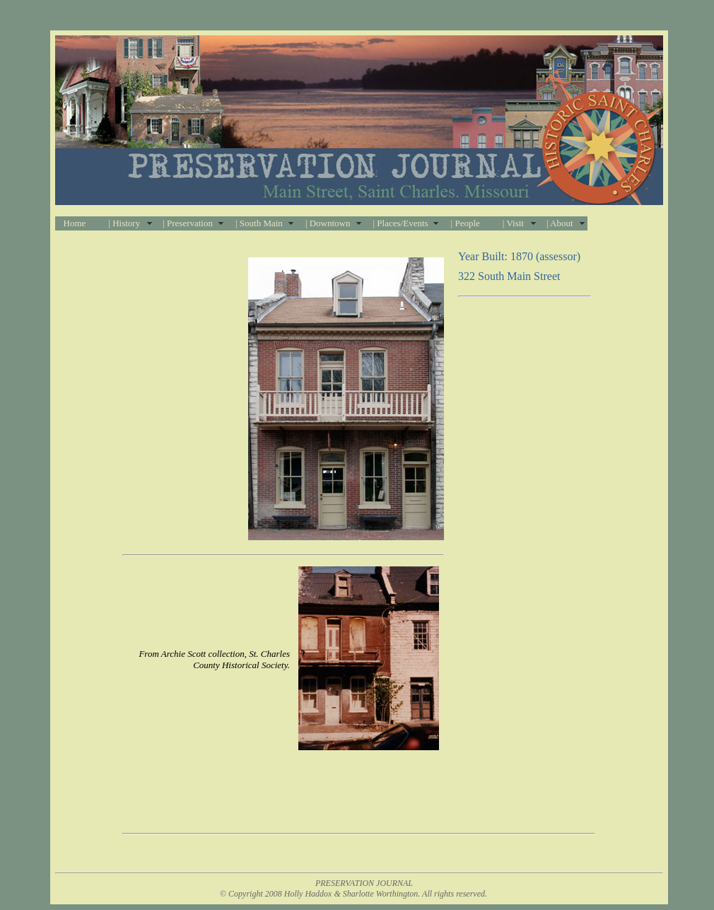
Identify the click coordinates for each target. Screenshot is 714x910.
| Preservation (188, 223)
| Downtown (328, 223)
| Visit (513, 223)
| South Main (259, 223)
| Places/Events (400, 223)
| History (124, 223)
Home (75, 223)
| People (465, 223)
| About (559, 223)
